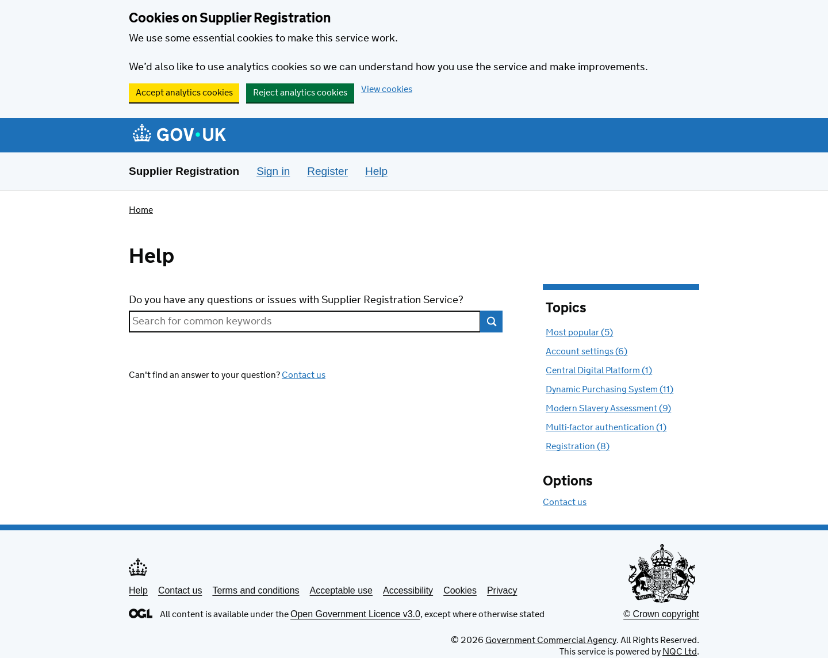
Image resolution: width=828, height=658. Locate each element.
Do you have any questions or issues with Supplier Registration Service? (296, 300)
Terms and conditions (255, 590)
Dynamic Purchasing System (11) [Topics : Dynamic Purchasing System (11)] (609, 390)
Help (138, 590)
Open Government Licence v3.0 (355, 614)
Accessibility (408, 590)
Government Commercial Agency (550, 640)
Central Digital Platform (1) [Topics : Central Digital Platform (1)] (599, 371)
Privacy (502, 590)
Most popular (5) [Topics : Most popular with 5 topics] (579, 333)
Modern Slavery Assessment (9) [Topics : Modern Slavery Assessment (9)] (608, 409)
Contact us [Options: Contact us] (564, 502)
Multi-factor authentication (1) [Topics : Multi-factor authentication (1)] (606, 428)
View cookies (386, 89)
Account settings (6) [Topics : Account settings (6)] (586, 352)
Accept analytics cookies (184, 93)
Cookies (460, 590)
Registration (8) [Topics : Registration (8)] (578, 447)
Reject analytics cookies (300, 93)
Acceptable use (341, 590)
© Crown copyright (661, 614)
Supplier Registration (184, 171)
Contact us (303, 375)
